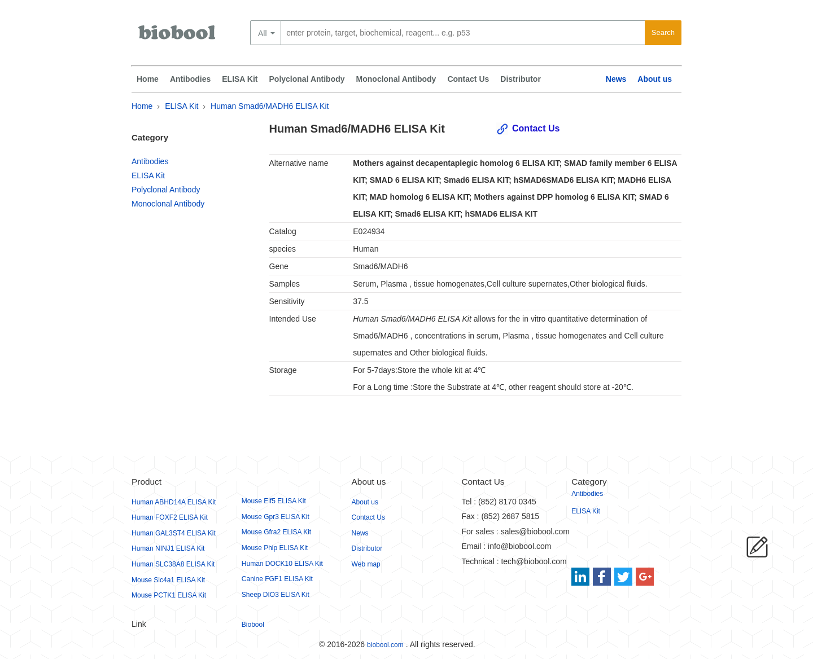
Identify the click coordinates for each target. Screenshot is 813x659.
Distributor (520, 79)
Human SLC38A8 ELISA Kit (173, 564)
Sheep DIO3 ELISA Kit (275, 595)
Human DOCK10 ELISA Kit (282, 564)
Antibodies (190, 79)
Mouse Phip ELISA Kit (275, 548)
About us (654, 79)
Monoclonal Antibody (396, 79)
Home (148, 79)
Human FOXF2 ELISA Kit (170, 517)
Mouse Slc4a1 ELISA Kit (168, 580)
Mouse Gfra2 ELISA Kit (276, 532)
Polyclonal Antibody (307, 79)
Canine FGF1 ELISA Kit (277, 579)
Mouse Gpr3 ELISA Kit (275, 517)
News (616, 79)
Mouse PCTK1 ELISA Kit (169, 595)
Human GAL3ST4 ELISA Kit (174, 533)
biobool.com (385, 645)
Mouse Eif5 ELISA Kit (274, 501)
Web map (366, 564)
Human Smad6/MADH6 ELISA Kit (270, 106)
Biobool (253, 625)
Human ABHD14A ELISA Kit (174, 502)
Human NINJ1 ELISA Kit (168, 548)
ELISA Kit (239, 79)
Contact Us (468, 79)
